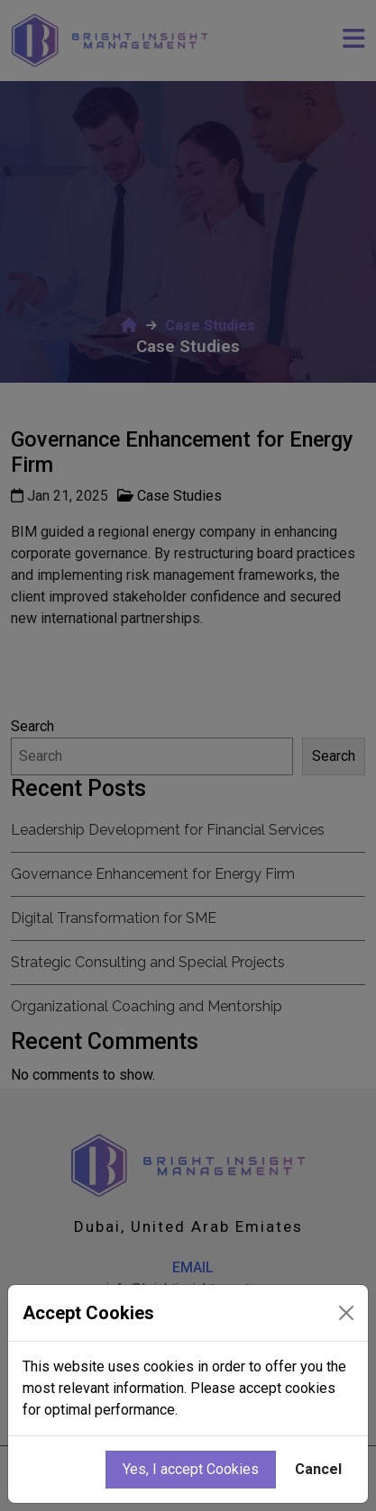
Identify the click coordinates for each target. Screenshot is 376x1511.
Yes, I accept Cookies (191, 1469)
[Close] (346, 1312)
